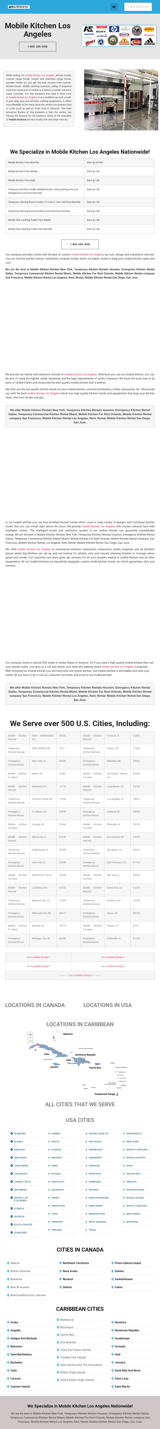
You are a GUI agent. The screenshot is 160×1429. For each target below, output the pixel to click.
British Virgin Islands (72, 1372)
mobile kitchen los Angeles (39, 75)
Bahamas (16, 1346)
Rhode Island (135, 1197)
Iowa (54, 1165)
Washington (97, 1213)
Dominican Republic (127, 1330)
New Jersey (96, 1205)
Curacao (15, 1378)
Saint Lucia (121, 1378)
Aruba (14, 1322)
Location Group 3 (40, 966)
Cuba (13, 1370)
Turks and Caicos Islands (75, 1349)
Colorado (20, 1173)
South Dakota (23, 1224)
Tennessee (20, 1232)
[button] (114, 7)
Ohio (129, 1165)
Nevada (94, 1189)
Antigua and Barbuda (23, 1338)
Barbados (16, 1362)
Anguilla (15, 1330)
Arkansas (20, 1157)
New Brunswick (19, 1287)
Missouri (94, 1165)
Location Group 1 (40, 957)
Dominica (120, 1322)
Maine (55, 1197)
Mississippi (95, 1157)
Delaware (20, 1189)
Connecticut (22, 1181)
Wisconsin (133, 1213)
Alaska (18, 1141)
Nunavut (68, 1279)
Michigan (95, 1141)
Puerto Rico (67, 1334)
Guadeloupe (122, 1338)
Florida (19, 1208)
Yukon (118, 1287)
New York (132, 1141)
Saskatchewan (124, 1279)
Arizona (19, 1149)
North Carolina (137, 1149)
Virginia (56, 1229)
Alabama (20, 1133)
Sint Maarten (68, 1342)
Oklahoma (133, 1173)
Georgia (19, 1216)
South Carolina (136, 1205)
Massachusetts (99, 1133)
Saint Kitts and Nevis (127, 1370)
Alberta (15, 1263)
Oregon (131, 1181)
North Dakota (135, 1157)
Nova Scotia (70, 1271)
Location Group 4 (115, 966)
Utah (54, 1213)
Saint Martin (122, 1386)
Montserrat (67, 1319)
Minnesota (96, 1149)
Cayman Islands (20, 1386)
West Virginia (97, 1221)
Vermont (57, 1221)
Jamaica (120, 1362)
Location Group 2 (114, 957)
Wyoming (132, 1221)
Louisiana (57, 1189)
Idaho (55, 1141)
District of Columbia (21, 1199)
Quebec (119, 1271)
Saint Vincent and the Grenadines (81, 1364)
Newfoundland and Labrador (28, 1295)
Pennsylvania (135, 1189)
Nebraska (95, 1181)
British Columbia (20, 1271)
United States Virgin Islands (77, 1380)
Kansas (56, 1173)
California (21, 1165)
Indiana (56, 1157)
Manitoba (16, 1279)
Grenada (120, 1346)
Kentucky (57, 1181)
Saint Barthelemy (21, 1354)
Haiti (117, 1354)
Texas (92, 1229)
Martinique (66, 1327)
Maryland (58, 1205)
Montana (95, 1173)
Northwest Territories (76, 1263)
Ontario (67, 1287)
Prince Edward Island (128, 1263)
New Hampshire (99, 1197)
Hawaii (55, 1133)
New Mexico (134, 1133)
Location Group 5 (82, 975)
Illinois (56, 1149)
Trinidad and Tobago (73, 1357)
